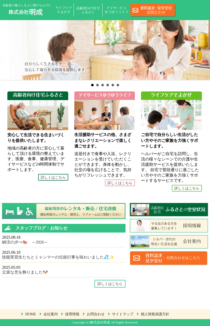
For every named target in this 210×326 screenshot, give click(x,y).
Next (203, 50)
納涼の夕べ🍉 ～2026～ (25, 242)
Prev (7, 50)
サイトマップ (122, 314)
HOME (30, 314)
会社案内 (51, 314)
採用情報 (72, 314)
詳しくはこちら (53, 177)
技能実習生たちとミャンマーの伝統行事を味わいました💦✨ (58, 257)
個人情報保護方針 (155, 314)
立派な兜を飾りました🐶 (25, 272)
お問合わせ (96, 314)
